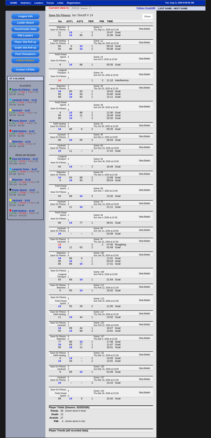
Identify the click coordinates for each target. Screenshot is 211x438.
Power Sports (19, 120)
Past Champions (25, 53)
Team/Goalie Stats (25, 29)
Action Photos (25, 60)
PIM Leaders (25, 35)
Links (60, 3)
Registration (73, 3)
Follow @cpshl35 (146, 8)
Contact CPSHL (25, 69)
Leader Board (25, 22)
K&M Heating (19, 131)
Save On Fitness (21, 89)
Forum (50, 3)
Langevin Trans (20, 100)
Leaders (38, 3)
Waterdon (17, 141)
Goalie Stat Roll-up (25, 47)
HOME (13, 3)
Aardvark (17, 110)
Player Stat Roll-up (25, 42)
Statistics (26, 3)
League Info (25, 16)
